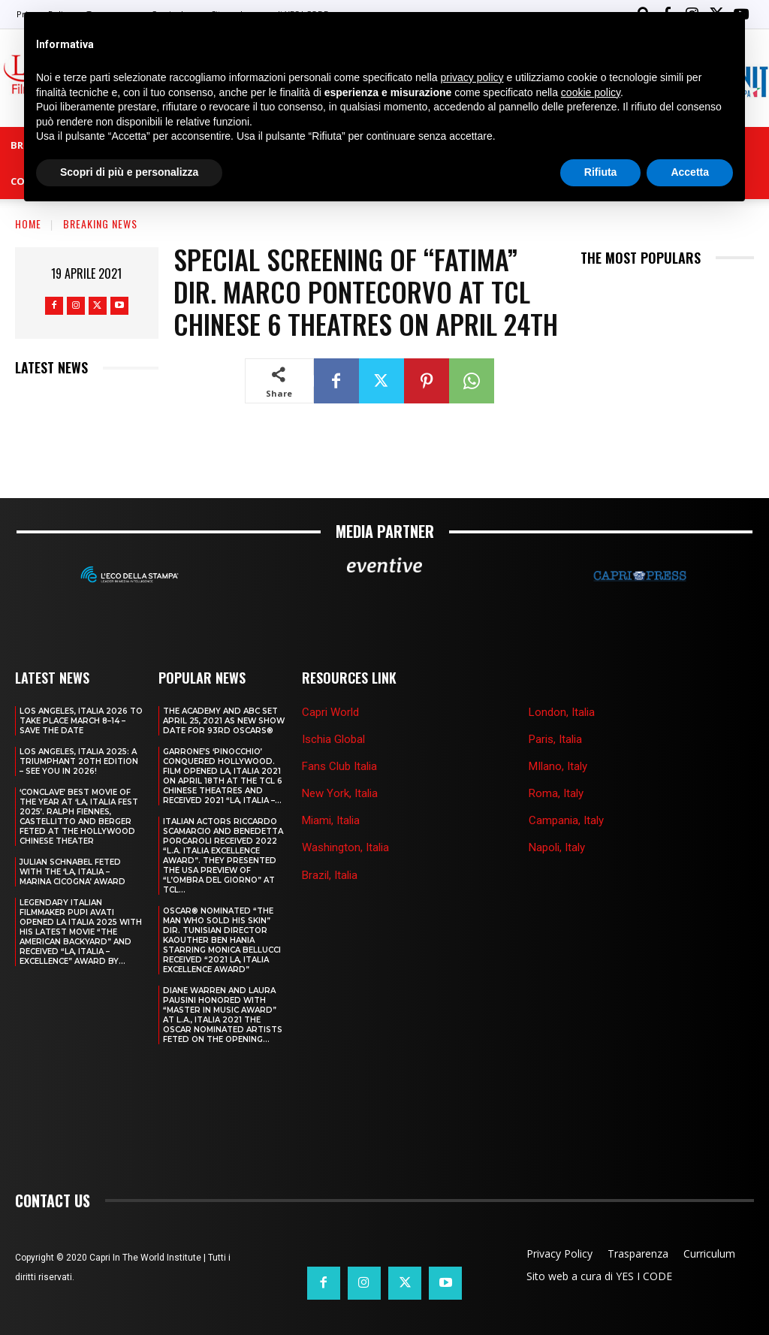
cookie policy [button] (590, 92)
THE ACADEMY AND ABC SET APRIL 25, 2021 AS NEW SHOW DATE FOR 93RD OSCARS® (224, 720)
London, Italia (562, 711)
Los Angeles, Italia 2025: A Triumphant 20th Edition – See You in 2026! (79, 760)
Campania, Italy (566, 820)
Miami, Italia (331, 820)
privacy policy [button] (472, 77)
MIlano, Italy (558, 766)
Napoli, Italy (557, 847)
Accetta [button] (690, 172)
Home (28, 223)
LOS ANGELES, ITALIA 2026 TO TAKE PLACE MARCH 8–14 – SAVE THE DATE (81, 720)
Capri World (330, 711)
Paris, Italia (555, 738)
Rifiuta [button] (600, 172)
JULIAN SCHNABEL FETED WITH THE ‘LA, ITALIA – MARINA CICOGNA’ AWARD (72, 871)
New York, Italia (340, 793)
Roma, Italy (556, 793)
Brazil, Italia (329, 874)
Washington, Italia (345, 847)
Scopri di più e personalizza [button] (129, 172)
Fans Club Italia (339, 766)
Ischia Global (333, 738)
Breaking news (100, 223)
